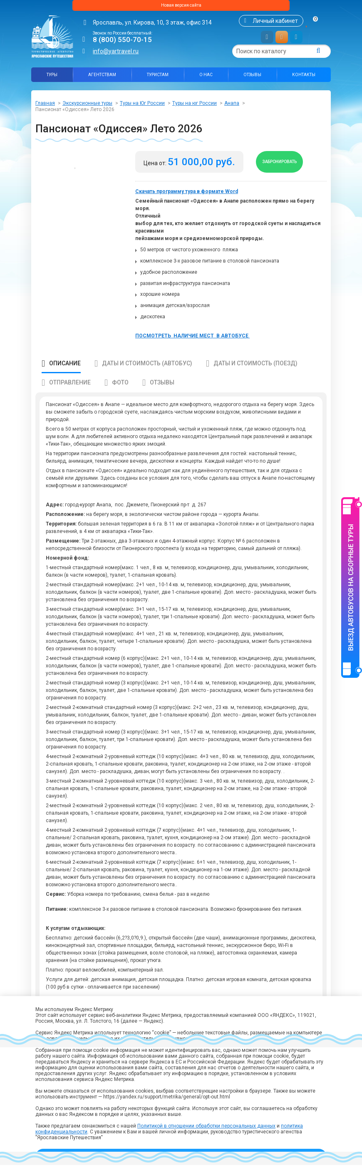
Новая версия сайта (181, 7)
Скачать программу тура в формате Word (186, 201)
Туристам (158, 78)
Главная (45, 106)
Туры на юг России (194, 106)
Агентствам (102, 78)
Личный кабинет (275, 24)
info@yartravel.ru (116, 54)
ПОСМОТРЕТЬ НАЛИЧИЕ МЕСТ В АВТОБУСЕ (192, 346)
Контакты (303, 78)
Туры (52, 78)
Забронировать (287, 168)
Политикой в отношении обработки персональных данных (206, 1126)
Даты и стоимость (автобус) (147, 373)
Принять (181, 1156)
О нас (206, 78)
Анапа (231, 106)
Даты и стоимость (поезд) (255, 373)
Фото (120, 392)
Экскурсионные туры (87, 106)
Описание (65, 373)
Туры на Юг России (142, 106)
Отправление (70, 392)
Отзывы (252, 78)
